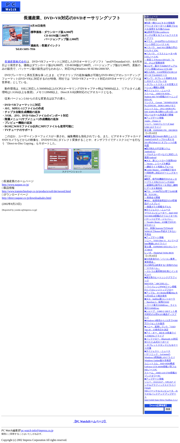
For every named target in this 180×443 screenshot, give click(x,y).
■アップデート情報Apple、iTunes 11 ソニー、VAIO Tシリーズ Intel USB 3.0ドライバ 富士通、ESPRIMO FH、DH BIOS (161, 124)
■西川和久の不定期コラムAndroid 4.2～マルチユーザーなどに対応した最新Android (161, 153)
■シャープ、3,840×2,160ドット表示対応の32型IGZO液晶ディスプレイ (161, 314)
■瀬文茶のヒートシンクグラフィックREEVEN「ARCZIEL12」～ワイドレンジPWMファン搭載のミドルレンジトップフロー (161, 283)
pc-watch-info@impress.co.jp (37, 430)
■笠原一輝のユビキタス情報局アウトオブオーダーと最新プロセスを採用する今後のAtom (161, 26)
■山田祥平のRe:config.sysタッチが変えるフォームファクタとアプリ (161, 35)
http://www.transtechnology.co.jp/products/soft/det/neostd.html (36, 191)
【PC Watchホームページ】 (90, 421)
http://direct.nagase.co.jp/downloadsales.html (26, 197)
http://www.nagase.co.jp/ (15, 184)
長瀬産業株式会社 (15, 61)
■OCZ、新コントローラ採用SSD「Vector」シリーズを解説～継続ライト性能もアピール (161, 163)
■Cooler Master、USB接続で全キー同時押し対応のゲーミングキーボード (161, 172)
